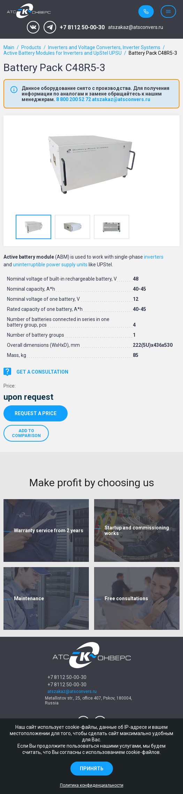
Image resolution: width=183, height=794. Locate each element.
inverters (153, 257)
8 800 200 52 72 (73, 99)
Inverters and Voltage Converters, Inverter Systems (104, 47)
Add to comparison (26, 433)
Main (8, 47)
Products (31, 47)
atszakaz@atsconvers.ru (135, 27)
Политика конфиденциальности (91, 785)
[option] (91, 164)
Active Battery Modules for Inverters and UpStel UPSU (62, 53)
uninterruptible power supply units (50, 264)
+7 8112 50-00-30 (82, 27)
